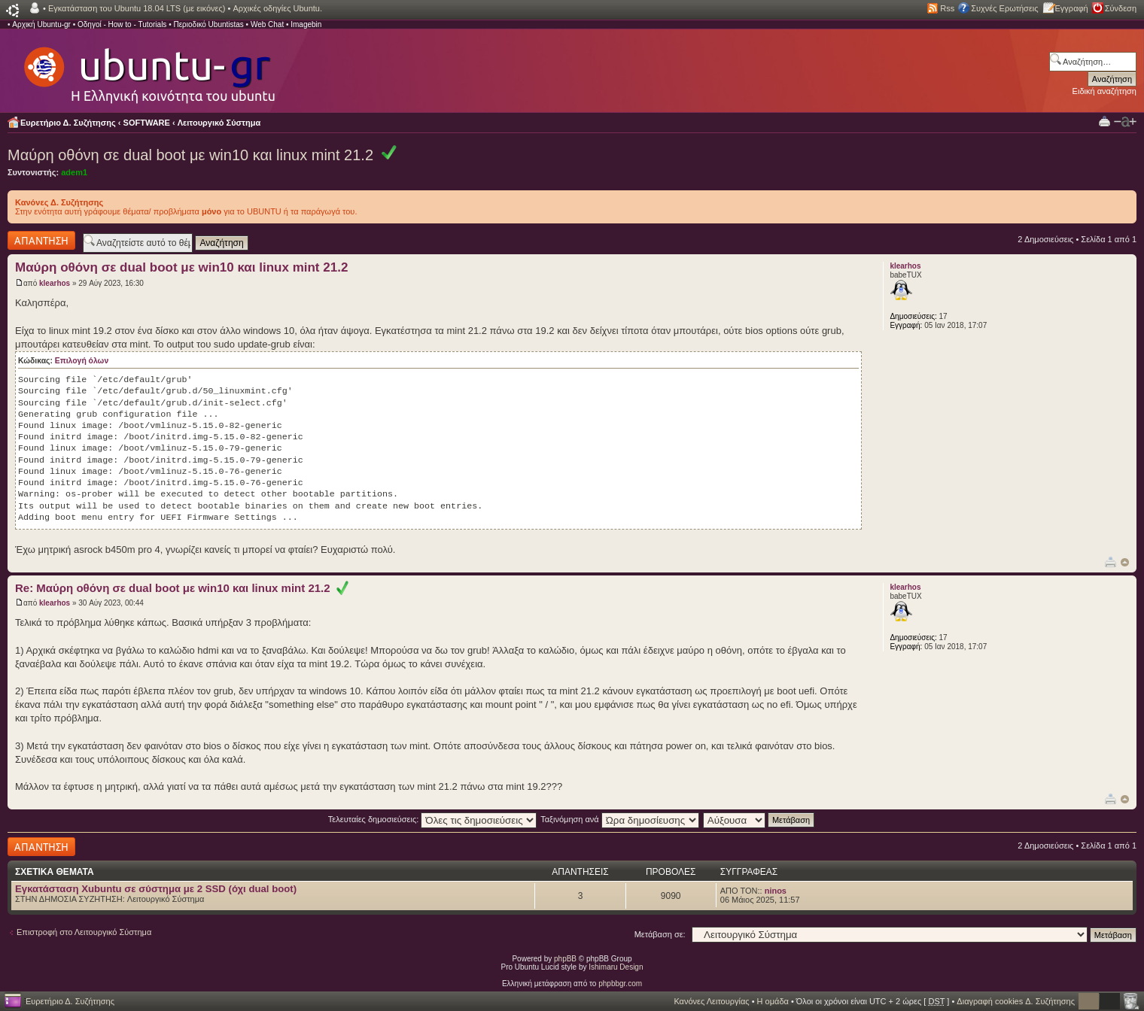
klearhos (54, 283)
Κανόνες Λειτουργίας (711, 1001)
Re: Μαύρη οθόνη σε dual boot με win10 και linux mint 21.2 (181, 587)
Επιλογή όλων (81, 361)
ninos (775, 890)
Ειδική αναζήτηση (1104, 91)
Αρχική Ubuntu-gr (41, 24)
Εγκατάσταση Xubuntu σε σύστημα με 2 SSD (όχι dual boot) (156, 888)
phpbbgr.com (620, 983)
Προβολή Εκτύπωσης (1104, 120)
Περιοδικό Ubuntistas (208, 24)
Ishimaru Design (616, 967)
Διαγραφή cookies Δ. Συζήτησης (1016, 1001)
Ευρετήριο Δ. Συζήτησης (68, 122)
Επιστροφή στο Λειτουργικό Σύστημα (84, 932)
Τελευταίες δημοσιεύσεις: (432, 819)
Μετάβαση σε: (660, 934)
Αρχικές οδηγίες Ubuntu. (277, 8)
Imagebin (306, 24)
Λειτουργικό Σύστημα (219, 122)
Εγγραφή (1071, 8)
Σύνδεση (1120, 8)
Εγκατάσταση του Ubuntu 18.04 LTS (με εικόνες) (136, 8)
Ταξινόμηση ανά (619, 819)
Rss (947, 8)
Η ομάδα (773, 1001)
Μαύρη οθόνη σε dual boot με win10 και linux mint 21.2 (190, 155)
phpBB (565, 959)
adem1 (74, 172)
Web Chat (267, 24)
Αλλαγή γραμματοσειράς (1125, 122)
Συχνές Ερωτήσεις (1004, 8)
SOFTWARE (146, 122)
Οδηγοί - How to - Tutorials (122, 24)
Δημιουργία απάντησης (41, 240)
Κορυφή (1125, 562)
